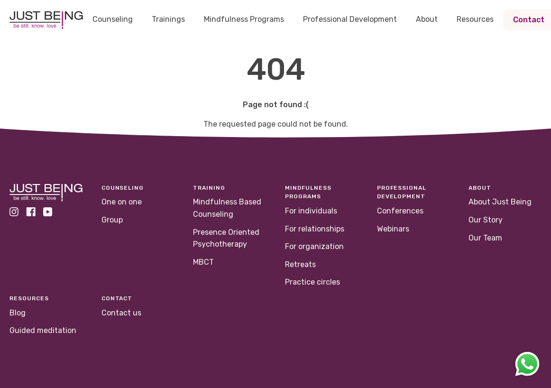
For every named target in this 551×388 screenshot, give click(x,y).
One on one (121, 201)
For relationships (314, 228)
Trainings (168, 19)
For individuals (311, 210)
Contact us (121, 312)
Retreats (300, 264)
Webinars (393, 228)
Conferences (400, 210)
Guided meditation (42, 330)
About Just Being (500, 201)
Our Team (485, 237)
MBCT (203, 262)
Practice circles (312, 281)
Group (112, 219)
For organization (314, 246)
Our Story (485, 219)
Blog (17, 312)
